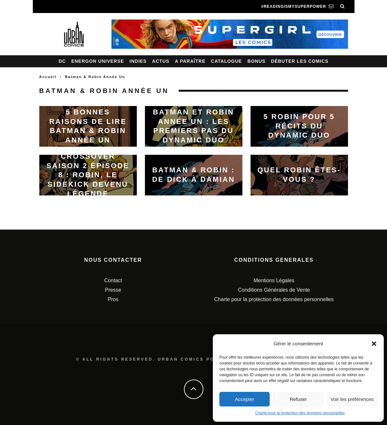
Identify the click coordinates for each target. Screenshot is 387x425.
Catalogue (226, 61)
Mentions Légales (273, 280)
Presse (113, 290)
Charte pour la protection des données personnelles (300, 413)
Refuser (298, 399)
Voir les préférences (352, 399)
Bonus (257, 61)
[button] (374, 343)
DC (62, 61)
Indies (138, 61)
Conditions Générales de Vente (274, 290)
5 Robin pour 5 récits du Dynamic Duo (299, 126)
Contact (113, 280)
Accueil (48, 77)
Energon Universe (97, 61)
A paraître (190, 61)
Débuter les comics (300, 61)
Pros (113, 299)
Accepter (244, 399)
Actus (160, 61)
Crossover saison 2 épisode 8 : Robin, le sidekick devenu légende (87, 174)
